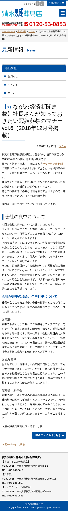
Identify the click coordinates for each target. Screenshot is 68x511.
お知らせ (13, 76)
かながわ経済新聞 (52, 163)
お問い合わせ (54, 3)
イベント (13, 84)
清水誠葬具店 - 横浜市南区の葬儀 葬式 (22, 12)
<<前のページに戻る (13, 444)
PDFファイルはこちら (48, 435)
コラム (11, 93)
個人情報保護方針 (34, 503)
